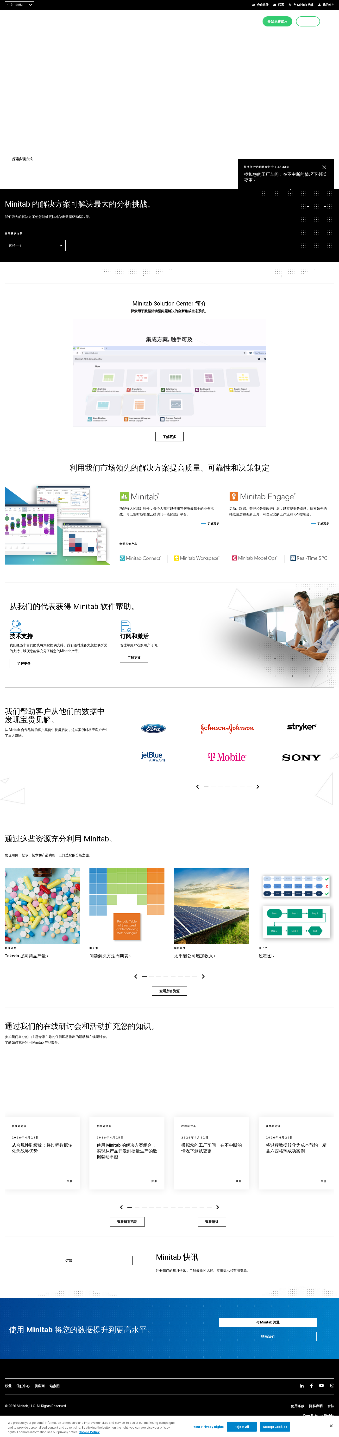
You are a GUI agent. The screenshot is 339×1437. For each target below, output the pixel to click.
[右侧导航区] (258, 786)
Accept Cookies (275, 1426)
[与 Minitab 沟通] (268, 1322)
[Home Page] (20, 21)
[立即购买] (308, 21)
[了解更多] (169, 436)
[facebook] (311, 1385)
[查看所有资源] (169, 991)
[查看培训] (212, 1222)
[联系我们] (268, 1336)
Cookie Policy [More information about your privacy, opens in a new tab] (89, 1432)
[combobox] (19, 4)
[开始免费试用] (277, 21)
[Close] (331, 1426)
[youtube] (321, 1385)
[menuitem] (173, 21)
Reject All (241, 1426)
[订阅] (69, 1260)
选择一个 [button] (35, 245)
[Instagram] (332, 1385)
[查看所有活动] (127, 1222)
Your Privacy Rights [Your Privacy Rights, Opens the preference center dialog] (208, 1426)
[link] (42, 913)
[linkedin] (302, 1386)
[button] (332, 21)
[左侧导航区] (197, 786)
